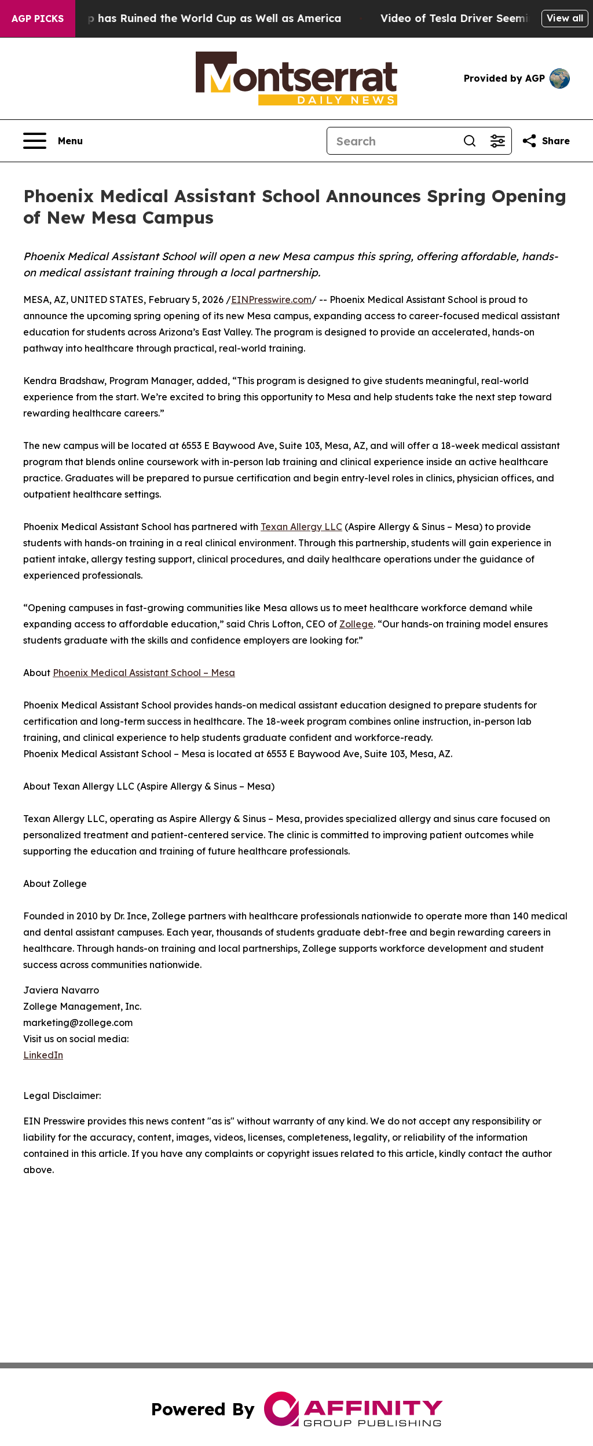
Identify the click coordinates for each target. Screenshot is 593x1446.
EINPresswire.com (271, 299)
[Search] (391, 140)
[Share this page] (545, 140)
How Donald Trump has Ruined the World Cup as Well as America (186, 18)
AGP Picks (38, 18)
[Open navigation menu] (53, 140)
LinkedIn (43, 1055)
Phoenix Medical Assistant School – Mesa (144, 672)
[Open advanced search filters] (497, 140)
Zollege (356, 624)
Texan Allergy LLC (301, 526)
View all (565, 18)
